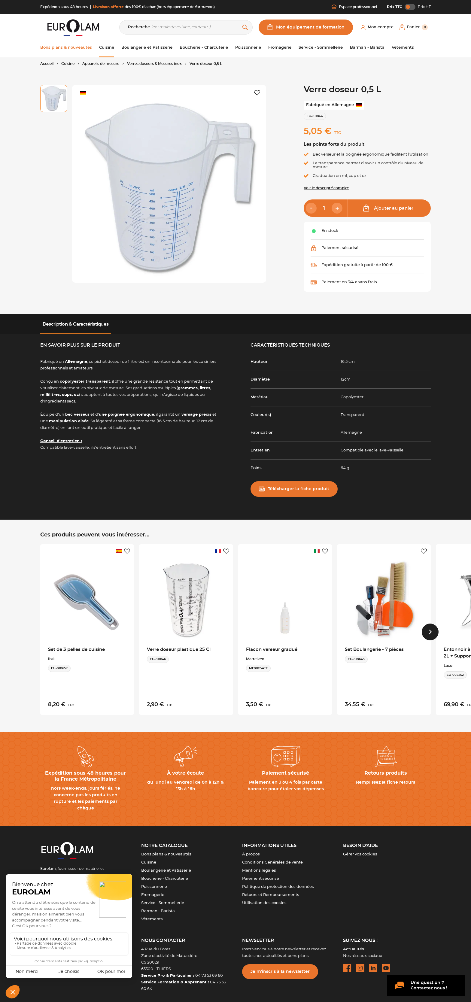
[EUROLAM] (72, 27)
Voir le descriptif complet (326, 188)
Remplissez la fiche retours (385, 779)
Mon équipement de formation (306, 27)
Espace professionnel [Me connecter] (354, 7)
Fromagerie (152, 891)
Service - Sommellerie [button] (321, 48)
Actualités (353, 946)
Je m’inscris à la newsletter (280, 968)
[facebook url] (347, 964)
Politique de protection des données (278, 883)
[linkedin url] (373, 964)
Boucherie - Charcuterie (164, 875)
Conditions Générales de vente (272, 859)
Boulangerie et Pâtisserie (166, 867)
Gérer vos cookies (360, 851)
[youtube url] (386, 964)
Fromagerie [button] (279, 48)
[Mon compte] (377, 27)
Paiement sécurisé (260, 875)
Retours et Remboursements (270, 891)
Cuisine (148, 859)
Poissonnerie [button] (248, 48)
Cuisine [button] (106, 48)
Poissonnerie (154, 883)
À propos (251, 851)
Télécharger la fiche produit (294, 489)
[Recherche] (186, 27)
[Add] (337, 208)
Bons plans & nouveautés (166, 851)
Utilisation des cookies (264, 899)
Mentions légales (259, 867)
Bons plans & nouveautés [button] (66, 48)
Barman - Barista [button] (367, 48)
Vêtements (152, 916)
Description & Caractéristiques (76, 324)
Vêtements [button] (403, 48)
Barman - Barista (158, 907)
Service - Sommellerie (162, 899)
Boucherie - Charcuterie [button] (204, 48)
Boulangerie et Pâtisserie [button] (146, 48)
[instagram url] (360, 964)
